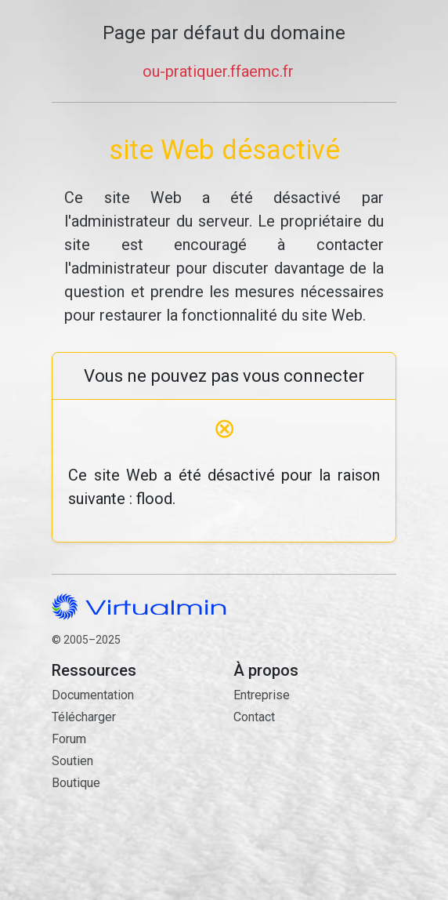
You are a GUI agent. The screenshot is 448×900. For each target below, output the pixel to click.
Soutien (72, 760)
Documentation (93, 695)
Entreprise (261, 695)
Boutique (76, 782)
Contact (314, 789)
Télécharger (84, 716)
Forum (69, 738)
